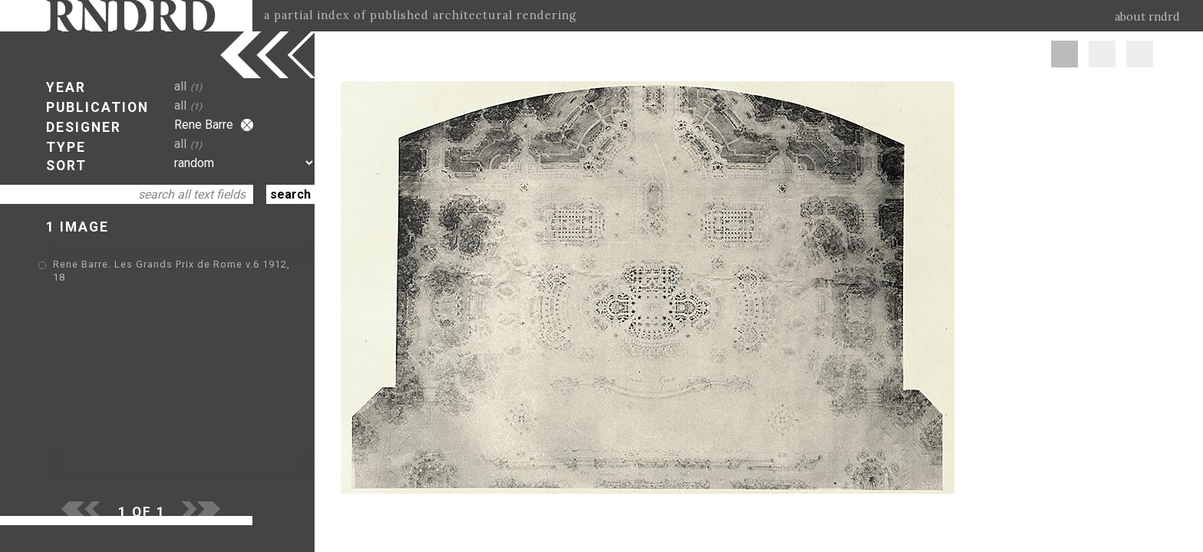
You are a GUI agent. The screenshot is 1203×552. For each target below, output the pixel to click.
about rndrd (1147, 17)
